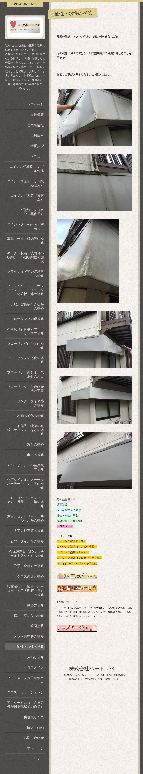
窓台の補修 (35, 444)
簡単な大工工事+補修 (69, 520)
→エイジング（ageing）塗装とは (77, 563)
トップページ (34, 104)
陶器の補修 (35, 605)
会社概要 (37, 115)
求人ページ (35, 748)
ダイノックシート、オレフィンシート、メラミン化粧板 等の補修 (25, 290)
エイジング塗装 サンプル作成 (26, 169)
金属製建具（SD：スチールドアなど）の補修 (26, 553)
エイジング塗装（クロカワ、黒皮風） (79, 557)
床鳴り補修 (35, 657)
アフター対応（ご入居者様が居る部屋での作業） (25, 705)
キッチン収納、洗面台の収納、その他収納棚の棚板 (25, 257)
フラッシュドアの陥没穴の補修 (25, 273)
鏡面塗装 (62, 504)
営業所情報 (35, 125)
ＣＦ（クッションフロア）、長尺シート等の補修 (25, 502)
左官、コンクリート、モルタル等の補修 (25, 518)
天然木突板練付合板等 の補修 (27, 306)
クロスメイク (65, 526)
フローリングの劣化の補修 (25, 360)
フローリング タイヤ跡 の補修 (26, 403)
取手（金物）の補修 (29, 566)
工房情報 (37, 135)
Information (35, 727)
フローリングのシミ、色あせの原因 (25, 374)
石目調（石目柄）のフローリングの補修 (25, 331)
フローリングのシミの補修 (25, 345)
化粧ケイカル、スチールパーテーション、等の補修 (25, 483)
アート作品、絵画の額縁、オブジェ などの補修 (25, 430)
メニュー (37, 156)
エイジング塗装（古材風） (73, 552)
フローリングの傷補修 (27, 319)
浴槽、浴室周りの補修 (27, 615)
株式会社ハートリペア (94, 668)
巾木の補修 (35, 455)
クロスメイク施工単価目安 (25, 680)
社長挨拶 (37, 146)
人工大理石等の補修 (29, 531)
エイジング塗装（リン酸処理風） (77, 546)
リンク (39, 758)
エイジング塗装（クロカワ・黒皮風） (25, 212)
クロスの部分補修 (30, 576)
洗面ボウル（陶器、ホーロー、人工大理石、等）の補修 (25, 591)
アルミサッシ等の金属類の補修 (25, 467)
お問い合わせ (34, 738)
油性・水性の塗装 (67, 515)
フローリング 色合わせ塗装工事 (25, 389)
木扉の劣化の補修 (30, 415)
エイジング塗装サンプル (71, 541)
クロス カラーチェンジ (25, 692)
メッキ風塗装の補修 (69, 510)
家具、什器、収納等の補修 (25, 241)
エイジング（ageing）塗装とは (25, 226)
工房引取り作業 (32, 717)
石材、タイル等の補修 (27, 541)
